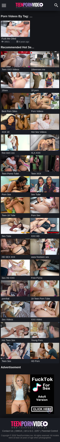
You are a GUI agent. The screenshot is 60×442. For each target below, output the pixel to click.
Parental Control (50, 431)
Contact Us (7, 431)
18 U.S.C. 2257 (32, 431)
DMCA (18, 431)
